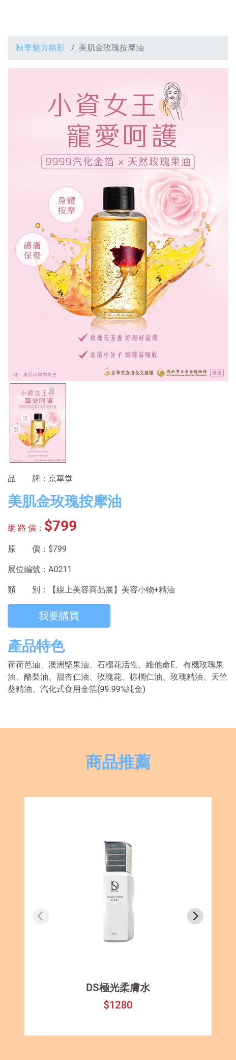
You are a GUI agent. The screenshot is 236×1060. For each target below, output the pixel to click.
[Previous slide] (41, 916)
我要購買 (59, 616)
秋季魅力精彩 (40, 48)
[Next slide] (195, 916)
